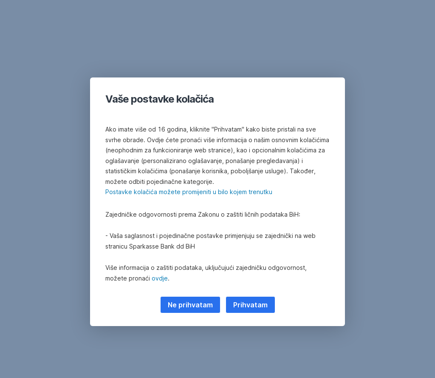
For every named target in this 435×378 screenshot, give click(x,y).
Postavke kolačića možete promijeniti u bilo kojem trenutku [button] (188, 191)
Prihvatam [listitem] (250, 305)
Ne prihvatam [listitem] (190, 305)
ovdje (160, 278)
